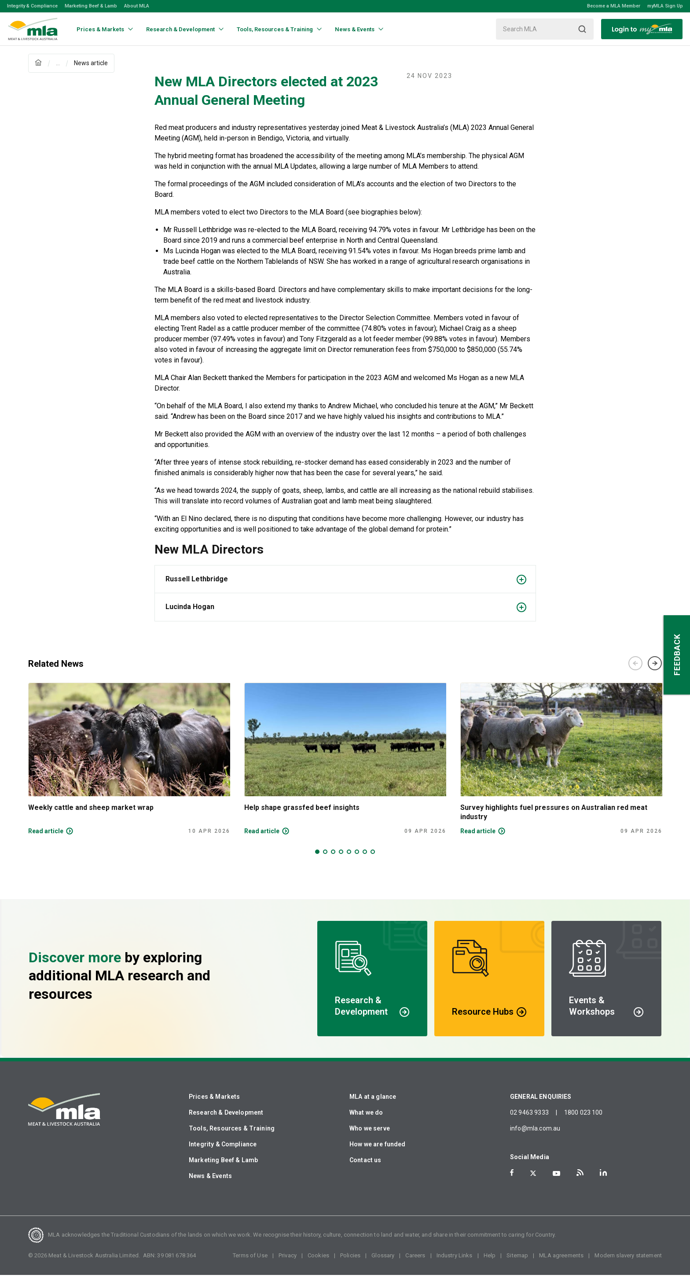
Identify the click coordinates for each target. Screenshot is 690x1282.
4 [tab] (341, 859)
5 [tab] (349, 859)
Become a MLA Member (613, 6)
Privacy (288, 1262)
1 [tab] (317, 859)
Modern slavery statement (628, 1262)
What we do (366, 1119)
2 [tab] (325, 859)
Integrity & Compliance (32, 6)
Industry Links (455, 1262)
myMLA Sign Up (665, 6)
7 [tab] (365, 859)
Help (490, 1262)
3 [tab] (333, 859)
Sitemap (517, 1262)
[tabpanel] (129, 766)
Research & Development (226, 1119)
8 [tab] (373, 859)
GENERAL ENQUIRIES (541, 1103)
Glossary (382, 1262)
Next (655, 670)
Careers (415, 1262)
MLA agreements (561, 1262)
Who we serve (369, 1135)
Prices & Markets (214, 1103)
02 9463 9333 (529, 1119)
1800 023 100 (583, 1119)
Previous (635, 670)
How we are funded (377, 1151)
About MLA (136, 6)
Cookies (318, 1262)
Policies (350, 1262)
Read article (45, 838)
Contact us (365, 1167)
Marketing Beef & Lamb (91, 6)
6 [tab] (357, 859)
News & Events (210, 1182)
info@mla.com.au (535, 1135)
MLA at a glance (372, 1103)
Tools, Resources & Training (232, 1135)
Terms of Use (250, 1262)
